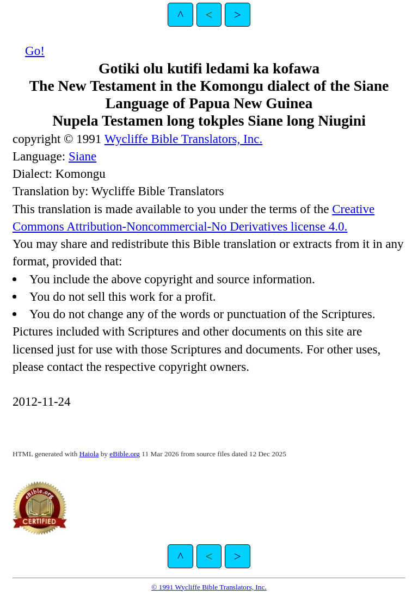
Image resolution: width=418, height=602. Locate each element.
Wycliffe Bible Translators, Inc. (183, 139)
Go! (35, 51)
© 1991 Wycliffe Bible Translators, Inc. (208, 587)
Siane (82, 156)
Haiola (89, 454)
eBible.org (124, 454)
